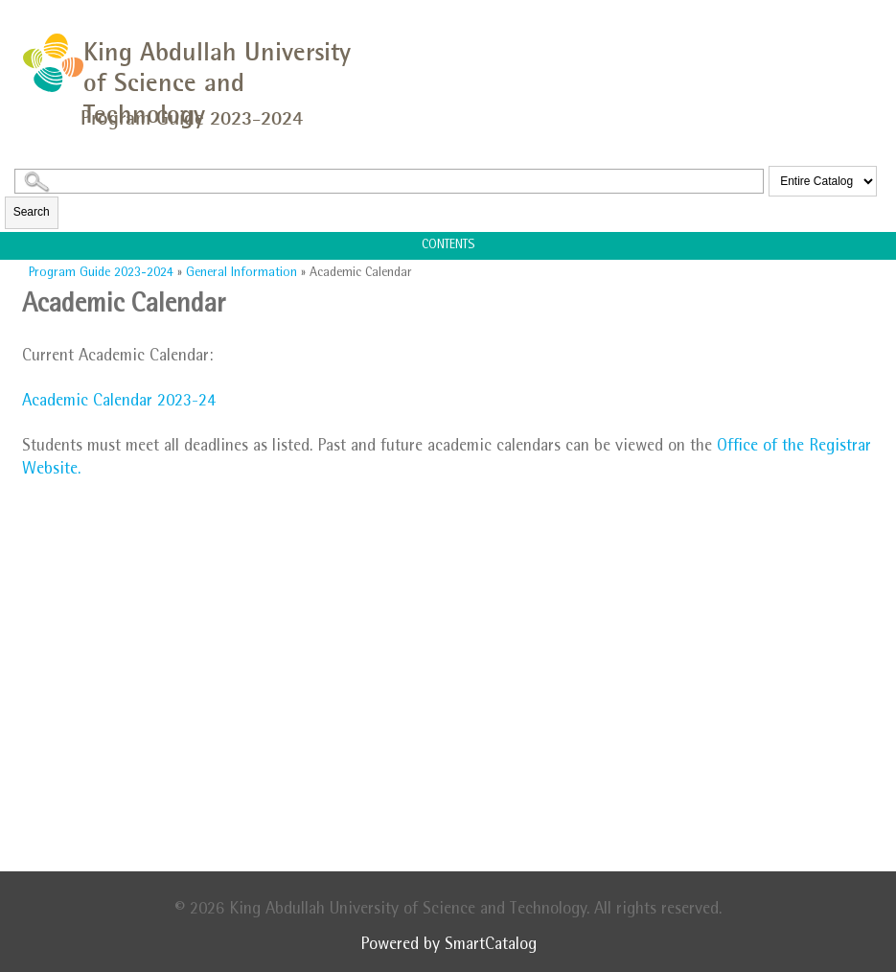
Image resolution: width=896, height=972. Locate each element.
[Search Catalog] (389, 181)
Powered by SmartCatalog (448, 946)
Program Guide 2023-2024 (101, 273)
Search (31, 212)
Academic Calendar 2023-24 (119, 402)
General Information (241, 273)
